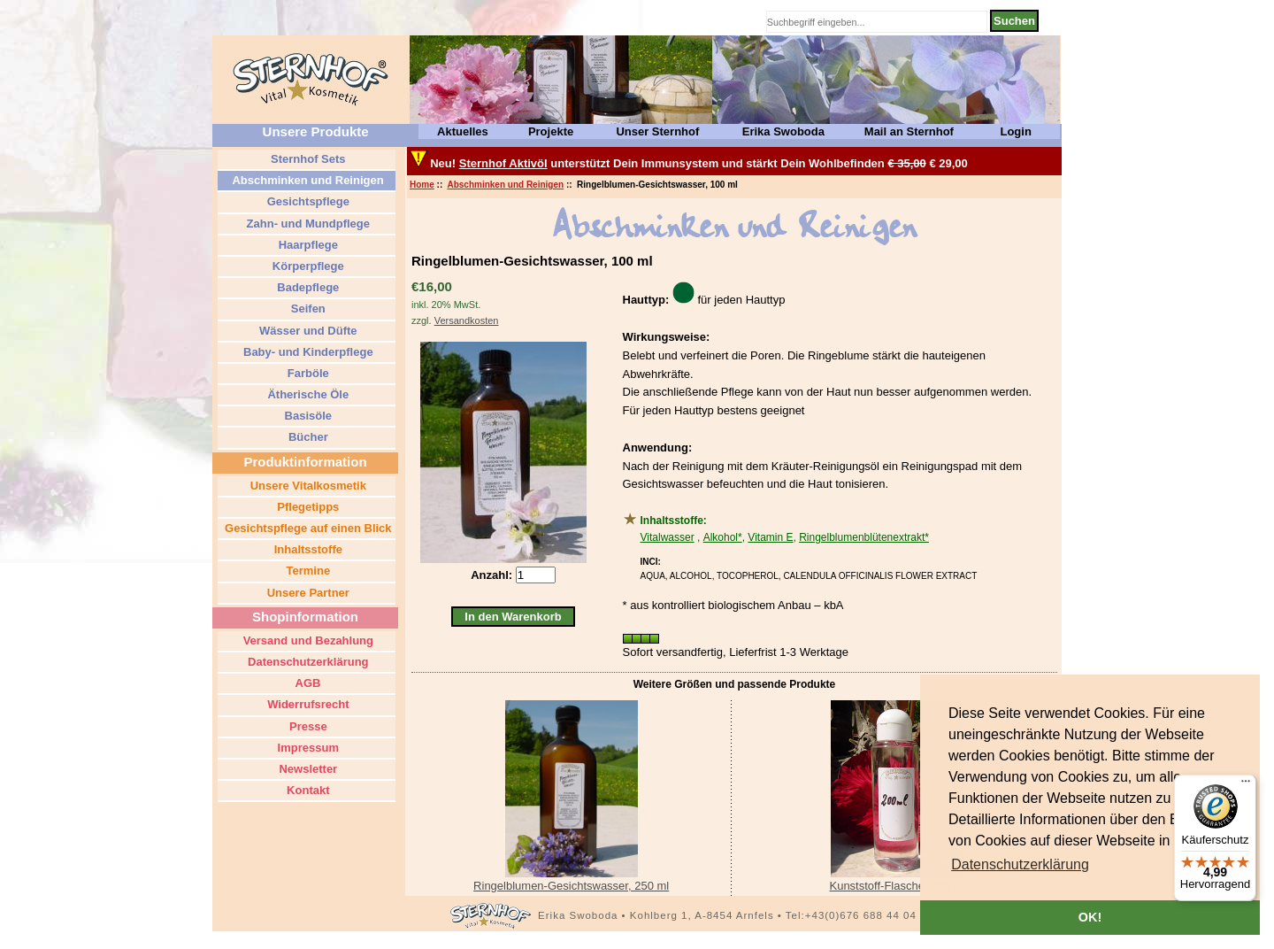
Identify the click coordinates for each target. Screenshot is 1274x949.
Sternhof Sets (306, 159)
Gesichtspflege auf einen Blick (306, 528)
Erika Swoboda (783, 131)
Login (1015, 131)
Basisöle (306, 415)
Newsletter (306, 768)
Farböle (306, 373)
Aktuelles (462, 131)
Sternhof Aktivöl (503, 163)
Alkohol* (722, 537)
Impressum (306, 747)
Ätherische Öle (307, 394)
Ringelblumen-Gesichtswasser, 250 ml (571, 885)
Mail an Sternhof (909, 131)
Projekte (550, 131)
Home (422, 184)
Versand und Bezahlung (306, 640)
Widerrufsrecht (307, 704)
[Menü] (1245, 785)
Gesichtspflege (306, 201)
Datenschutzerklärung (306, 661)
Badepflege (307, 287)
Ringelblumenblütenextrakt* (864, 537)
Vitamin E (770, 537)
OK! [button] (1089, 917)
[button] (1020, 865)
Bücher (306, 437)
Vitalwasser (668, 537)
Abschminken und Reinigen (505, 184)
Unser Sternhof (657, 131)
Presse (306, 726)
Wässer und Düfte (306, 330)
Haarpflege (306, 244)
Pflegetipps (307, 506)
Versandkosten (466, 320)
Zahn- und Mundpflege (306, 223)
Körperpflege (306, 266)
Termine (306, 570)
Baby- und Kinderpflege (306, 352)
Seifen (307, 308)
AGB (306, 683)
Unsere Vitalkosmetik (306, 485)
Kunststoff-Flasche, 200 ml (897, 885)
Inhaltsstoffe (306, 549)
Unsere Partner (306, 592)
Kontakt (307, 790)
